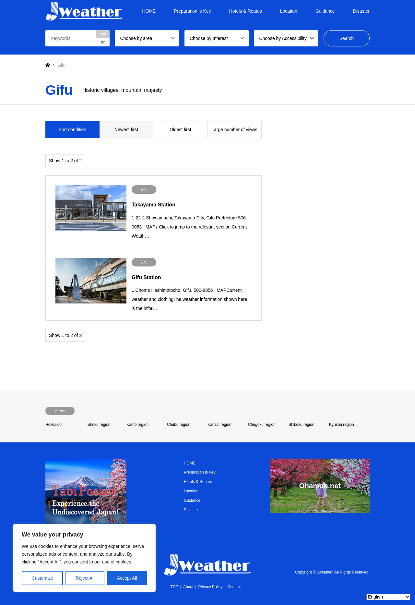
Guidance (325, 11)
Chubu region (178, 424)
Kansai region (219, 424)
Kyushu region (341, 424)
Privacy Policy (210, 587)
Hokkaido (53, 424)
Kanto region (137, 424)
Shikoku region (301, 424)
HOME (149, 11)
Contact (234, 587)
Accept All (127, 578)
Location (288, 11)
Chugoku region (262, 424)
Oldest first (180, 129)
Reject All (85, 578)
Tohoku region (98, 424)
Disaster (361, 11)
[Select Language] (388, 597)
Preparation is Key (192, 11)
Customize (42, 578)
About (188, 587)
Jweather (324, 572)
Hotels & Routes (245, 11)
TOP (174, 587)
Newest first (126, 129)
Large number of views (234, 129)
